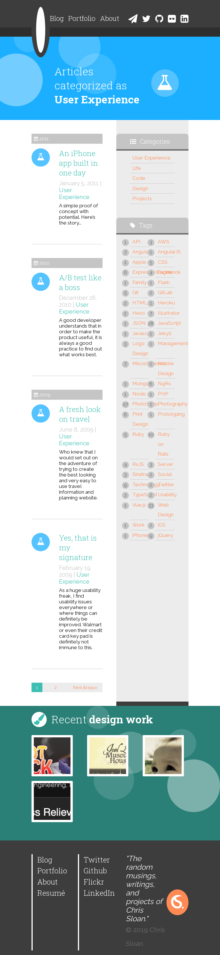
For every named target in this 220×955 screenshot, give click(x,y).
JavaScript (166, 323)
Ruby (138, 434)
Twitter (166, 484)
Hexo (138, 313)
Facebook (166, 272)
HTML (139, 303)
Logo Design (140, 348)
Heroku (166, 303)
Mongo (140, 383)
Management (166, 343)
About (109, 18)
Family (139, 282)
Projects (142, 198)
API (136, 242)
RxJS (138, 464)
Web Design (166, 510)
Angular (140, 252)
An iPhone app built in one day (78, 163)
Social (165, 474)
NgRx (164, 383)
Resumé (51, 893)
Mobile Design (166, 368)
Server (165, 464)
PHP (163, 394)
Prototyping (166, 414)
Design (140, 188)
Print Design (140, 419)
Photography (166, 404)
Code (138, 178)
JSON (139, 323)
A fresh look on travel (80, 414)
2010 (44, 263)
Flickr (94, 882)
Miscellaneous (140, 363)
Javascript (140, 333)
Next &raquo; (85, 687)
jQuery (165, 535)
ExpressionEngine (140, 272)
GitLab (165, 292)
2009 (44, 394)
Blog (57, 18)
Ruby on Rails (164, 444)
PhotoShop (140, 404)
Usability (166, 494)
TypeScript (140, 494)
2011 (44, 138)
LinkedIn (99, 893)
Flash (164, 282)
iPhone (140, 535)
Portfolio (81, 18)
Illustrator (166, 313)
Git (135, 292)
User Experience (74, 193)
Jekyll (164, 333)
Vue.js (139, 505)
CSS (163, 262)
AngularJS (166, 252)
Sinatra (140, 474)
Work (138, 525)
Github (95, 870)
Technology (140, 484)
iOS (162, 525)
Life (136, 168)
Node (139, 394)
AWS (163, 242)
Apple (139, 262)
